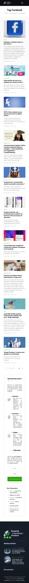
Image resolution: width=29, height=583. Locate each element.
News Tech (14, 557)
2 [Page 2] (10, 368)
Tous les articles (13, 13)
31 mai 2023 (6, 92)
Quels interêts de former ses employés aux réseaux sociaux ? (13, 81)
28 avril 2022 (7, 362)
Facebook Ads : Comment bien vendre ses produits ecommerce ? (14, 183)
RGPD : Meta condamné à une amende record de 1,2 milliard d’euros (13, 114)
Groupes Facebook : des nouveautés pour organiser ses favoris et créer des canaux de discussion (13, 214)
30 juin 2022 (6, 256)
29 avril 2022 (7, 333)
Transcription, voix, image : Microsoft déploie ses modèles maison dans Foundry (18, 561)
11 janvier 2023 (7, 192)
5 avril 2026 (21, 548)
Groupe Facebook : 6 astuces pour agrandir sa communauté (14, 353)
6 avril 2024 (6, 61)
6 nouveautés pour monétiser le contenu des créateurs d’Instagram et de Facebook (14, 247)
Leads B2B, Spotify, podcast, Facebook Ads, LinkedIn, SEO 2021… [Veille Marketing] (13, 315)
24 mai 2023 (6, 126)
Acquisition (7, 78)
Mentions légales (20, 580)
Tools (5, 39)
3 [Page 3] (13, 368)
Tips (5, 311)
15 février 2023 (7, 163)
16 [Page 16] (19, 368)
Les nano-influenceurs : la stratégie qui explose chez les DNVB (18, 551)
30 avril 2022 (7, 294)
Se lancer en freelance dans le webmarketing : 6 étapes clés (13, 276)
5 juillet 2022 (7, 226)
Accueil (6, 13)
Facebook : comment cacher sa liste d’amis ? (13, 43)
